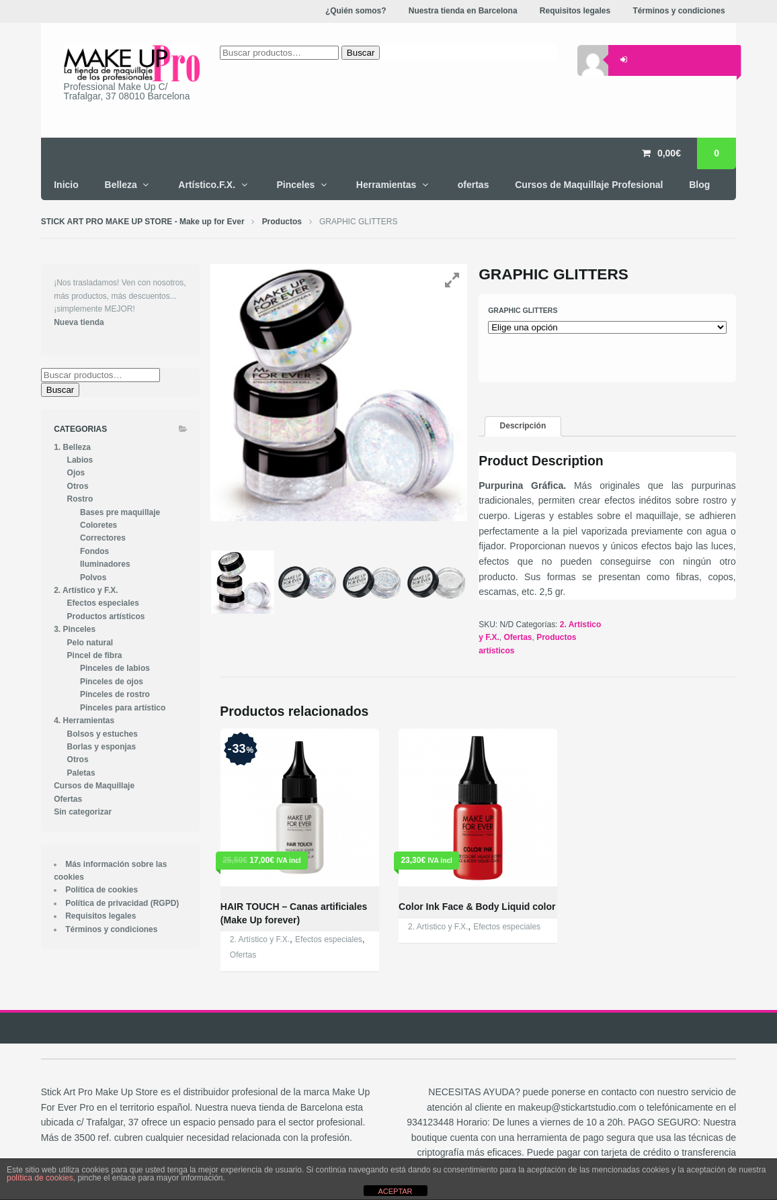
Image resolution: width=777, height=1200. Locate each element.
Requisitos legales (100, 916)
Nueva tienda (79, 322)
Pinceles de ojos (111, 681)
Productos (282, 221)
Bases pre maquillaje (120, 512)
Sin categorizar (83, 812)
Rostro (80, 499)
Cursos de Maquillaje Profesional (589, 184)
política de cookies (40, 1178)
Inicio (66, 184)
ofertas (473, 184)
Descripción (523, 425)
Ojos (76, 472)
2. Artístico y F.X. (260, 939)
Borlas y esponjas (101, 746)
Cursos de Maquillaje (94, 785)
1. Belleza (72, 447)
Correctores (103, 538)
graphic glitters (522, 310)
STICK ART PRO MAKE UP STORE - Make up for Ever (143, 221)
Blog (699, 184)
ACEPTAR (395, 1191)
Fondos (94, 551)
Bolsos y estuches (102, 734)
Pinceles (296, 184)
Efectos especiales (328, 939)
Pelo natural (90, 642)
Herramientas (386, 184)
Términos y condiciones (111, 929)
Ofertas (518, 637)
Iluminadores (105, 564)
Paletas (81, 773)
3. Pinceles (74, 629)
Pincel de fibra (94, 655)
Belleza (121, 184)
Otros (78, 486)
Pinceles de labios (115, 668)
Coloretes (98, 525)
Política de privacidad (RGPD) (122, 903)
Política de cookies (101, 889)
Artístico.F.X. (206, 184)
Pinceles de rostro (115, 694)
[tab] (523, 426)
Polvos (93, 577)
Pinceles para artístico (122, 707)
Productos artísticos (106, 616)
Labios (80, 460)
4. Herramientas (84, 720)
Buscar (60, 390)
